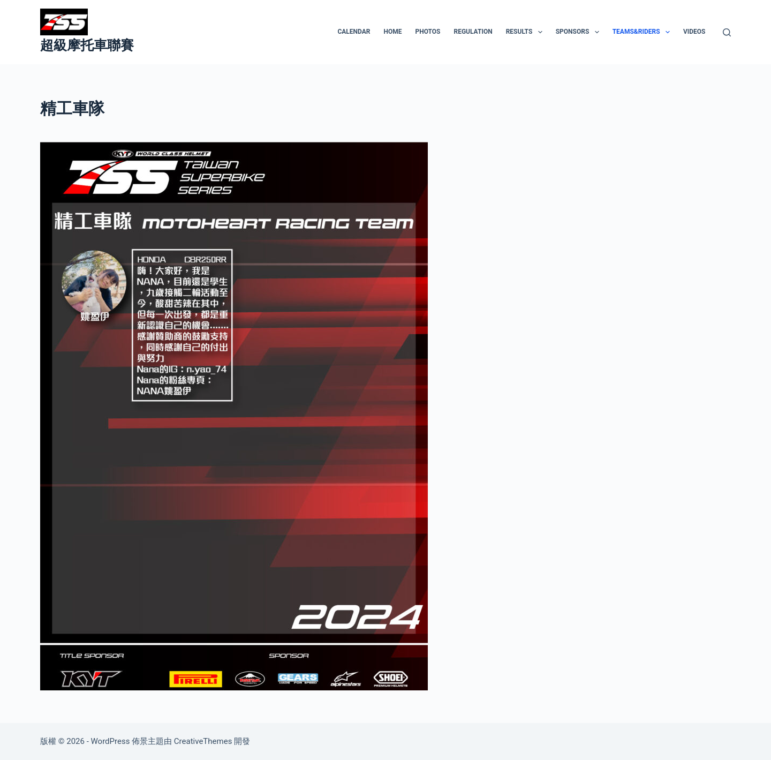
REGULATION (472, 31)
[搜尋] (727, 32)
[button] (540, 32)
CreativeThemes (203, 741)
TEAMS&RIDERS (643, 32)
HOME (392, 31)
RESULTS (526, 32)
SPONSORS (579, 32)
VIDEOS (694, 31)
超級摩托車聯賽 (87, 45)
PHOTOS (427, 31)
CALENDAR (353, 31)
